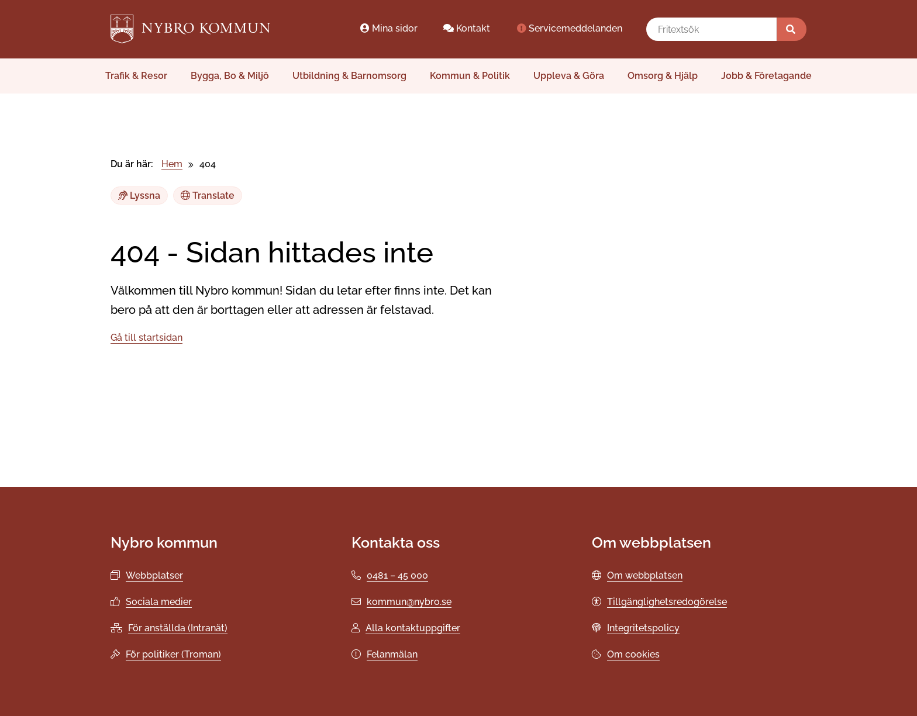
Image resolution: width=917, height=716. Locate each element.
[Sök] (791, 29)
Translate (208, 195)
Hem (171, 164)
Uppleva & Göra (568, 75)
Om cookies (633, 654)
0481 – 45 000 (397, 575)
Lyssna (139, 195)
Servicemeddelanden (569, 28)
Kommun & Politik (470, 75)
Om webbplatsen (644, 575)
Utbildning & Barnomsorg (349, 75)
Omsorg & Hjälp (663, 75)
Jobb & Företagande (766, 75)
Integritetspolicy (643, 628)
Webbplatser (154, 575)
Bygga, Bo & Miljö (230, 75)
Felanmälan (392, 654)
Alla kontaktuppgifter (413, 628)
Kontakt (466, 28)
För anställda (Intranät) (177, 628)
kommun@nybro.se (409, 601)
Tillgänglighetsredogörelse (667, 601)
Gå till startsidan (146, 337)
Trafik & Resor (136, 75)
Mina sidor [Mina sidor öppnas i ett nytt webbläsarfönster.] (388, 28)
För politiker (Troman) (173, 654)
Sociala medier (159, 601)
